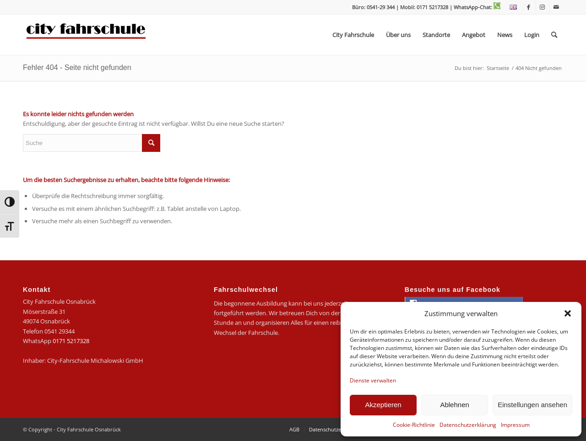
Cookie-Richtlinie (414, 425)
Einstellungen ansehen (532, 405)
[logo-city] (86, 35)
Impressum (515, 425)
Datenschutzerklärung (468, 425)
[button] (567, 313)
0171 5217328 (71, 341)
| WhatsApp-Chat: (475, 7)
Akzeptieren (383, 405)
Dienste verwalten (373, 380)
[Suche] (554, 35)
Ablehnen (454, 405)
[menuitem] (511, 7)
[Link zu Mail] (556, 7)
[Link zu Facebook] (528, 7)
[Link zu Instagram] (542, 7)
